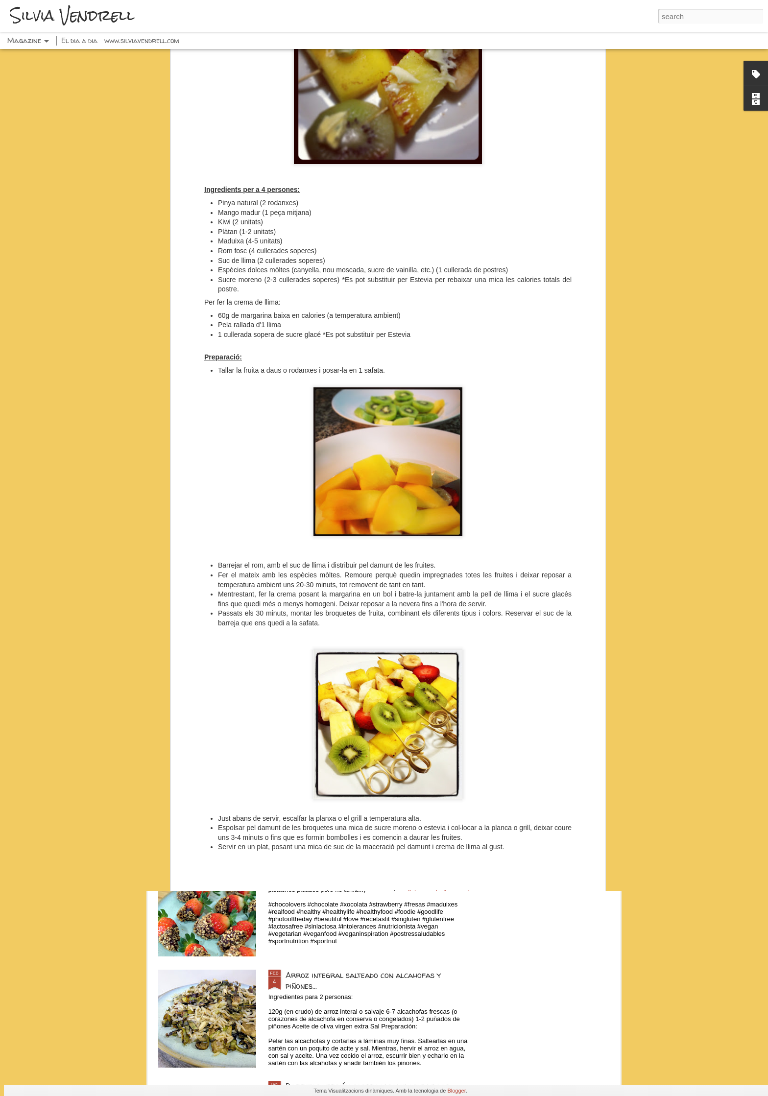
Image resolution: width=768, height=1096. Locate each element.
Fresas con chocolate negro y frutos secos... (368, 863)
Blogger (456, 1091)
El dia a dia (79, 40)
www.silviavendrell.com (141, 40)
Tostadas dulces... (318, 641)
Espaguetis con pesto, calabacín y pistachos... (369, 752)
